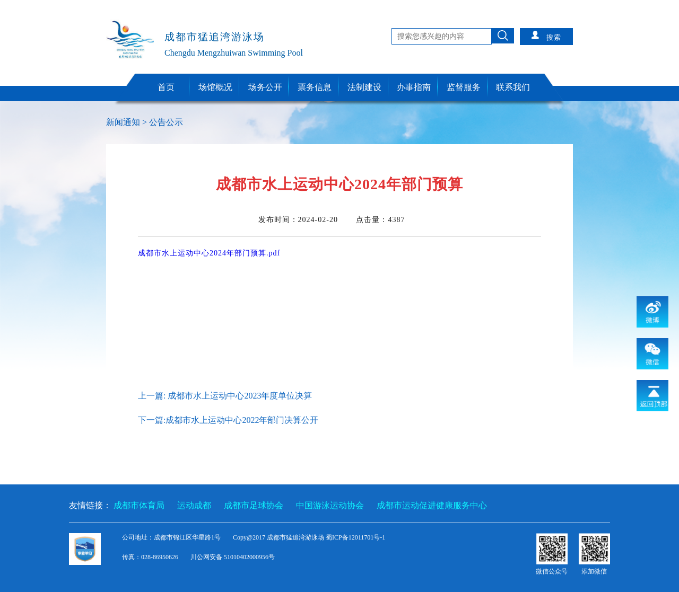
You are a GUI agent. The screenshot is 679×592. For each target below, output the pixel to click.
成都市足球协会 (253, 505)
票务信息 (315, 87)
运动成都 (194, 505)
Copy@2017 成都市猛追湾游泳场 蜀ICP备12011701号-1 (309, 537)
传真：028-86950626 (151, 557)
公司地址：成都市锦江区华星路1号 (172, 537)
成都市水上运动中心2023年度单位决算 (240, 395)
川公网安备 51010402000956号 (232, 557)
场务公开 (265, 87)
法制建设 (364, 87)
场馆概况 (215, 87)
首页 (166, 87)
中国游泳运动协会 (330, 505)
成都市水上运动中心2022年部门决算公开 (242, 420)
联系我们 (513, 87)
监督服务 (464, 87)
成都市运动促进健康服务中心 (432, 505)
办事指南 (414, 87)
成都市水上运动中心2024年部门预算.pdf (209, 253)
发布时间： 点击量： (331, 220)
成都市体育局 (139, 505)
